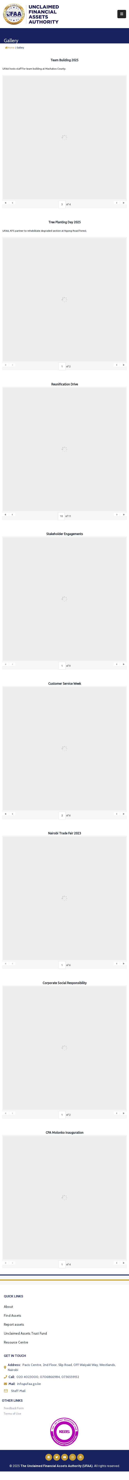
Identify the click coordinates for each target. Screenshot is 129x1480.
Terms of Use (12, 1413)
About (8, 1307)
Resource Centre (16, 1342)
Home (9, 47)
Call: (12, 1377)
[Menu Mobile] (121, 14)
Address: (14, 1365)
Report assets (14, 1324)
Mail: (12, 1384)
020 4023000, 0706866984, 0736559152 (47, 1377)
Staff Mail (18, 1391)
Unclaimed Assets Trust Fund (25, 1333)
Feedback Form (14, 1408)
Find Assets (12, 1316)
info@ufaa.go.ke (29, 1384)
